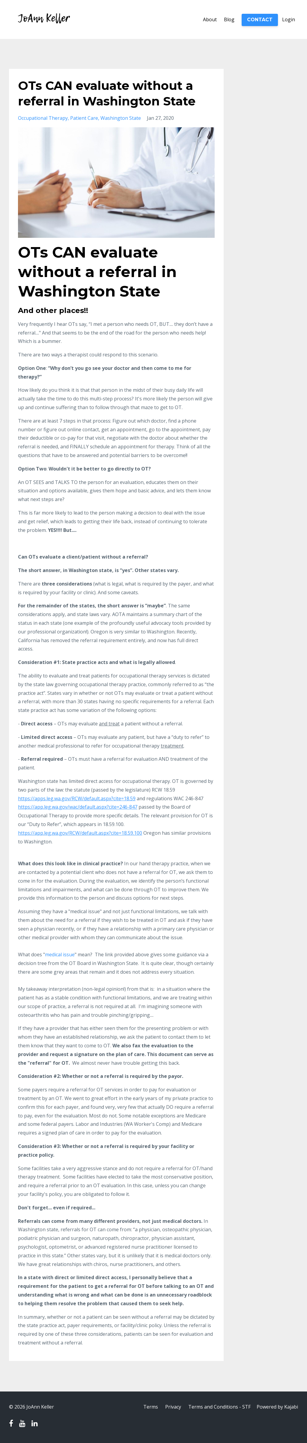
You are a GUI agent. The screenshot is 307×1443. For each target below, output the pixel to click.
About (210, 19)
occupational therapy (43, 118)
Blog (229, 19)
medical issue (60, 954)
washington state (120, 118)
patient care (84, 118)
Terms (150, 1406)
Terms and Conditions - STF (219, 1406)
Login (288, 19)
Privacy (173, 1406)
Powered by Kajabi (277, 1406)
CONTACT (260, 19)
